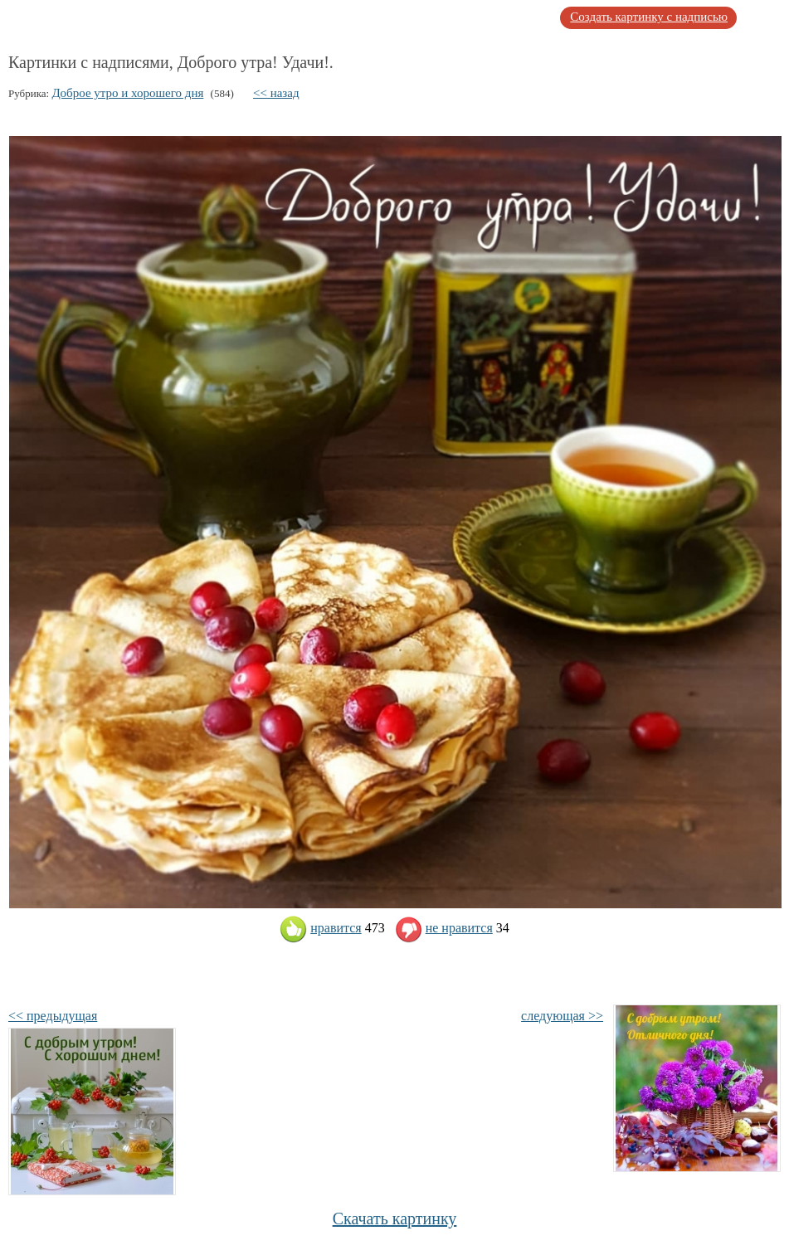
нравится (320, 928)
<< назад (276, 93)
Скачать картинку (395, 1218)
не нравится (444, 928)
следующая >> (562, 1016)
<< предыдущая (52, 1016)
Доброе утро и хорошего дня (127, 93)
